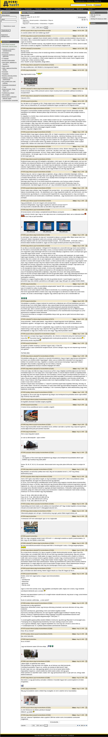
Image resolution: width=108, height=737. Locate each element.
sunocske (28, 452)
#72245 (51, 88)
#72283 (50, 392)
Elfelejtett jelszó (5, 36)
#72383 (47, 661)
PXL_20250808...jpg (30, 421)
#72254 (49, 200)
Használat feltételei (39, 735)
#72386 (47, 677)
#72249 (48, 132)
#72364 (50, 603)
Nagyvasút (25, 20)
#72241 (48, 36)
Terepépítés (5, 73)
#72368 (50, 628)
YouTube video (25, 353)
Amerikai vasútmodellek (8, 60)
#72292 (50, 399)
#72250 (48, 171)
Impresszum (57, 735)
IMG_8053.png (31, 231)
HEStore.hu (90, 1)
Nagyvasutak (5, 66)
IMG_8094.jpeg (31, 658)
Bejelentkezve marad (9, 26)
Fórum (24, 12)
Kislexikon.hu (97, 1)
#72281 (53, 333)
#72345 (50, 469)
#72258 (47, 245)
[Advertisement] (98, 57)
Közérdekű (5, 71)
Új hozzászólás (82, 17)
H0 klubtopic (5, 52)
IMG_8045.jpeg (31, 85)
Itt (21, 636)
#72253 (48, 188)
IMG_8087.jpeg (31, 532)
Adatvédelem (48, 735)
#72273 (51, 319)
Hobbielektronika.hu (80, 1)
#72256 (47, 235)
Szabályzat (71, 735)
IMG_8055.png (63, 231)
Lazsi (27, 200)
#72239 (48, 30)
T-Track (4, 87)
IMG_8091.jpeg (31, 704)
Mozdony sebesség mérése (9, 75)
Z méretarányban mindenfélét (10, 100)
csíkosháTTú (29, 48)
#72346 (50, 476)
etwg (28, 17)
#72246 (51, 95)
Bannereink (64, 735)
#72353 (51, 543)
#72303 (48, 424)
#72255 (47, 209)
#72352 (49, 511)
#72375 (50, 634)
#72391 (48, 707)
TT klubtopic (5, 58)
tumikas (28, 392)
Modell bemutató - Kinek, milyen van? (8, 90)
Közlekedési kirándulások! (9, 85)
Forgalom (50, 23)
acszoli (28, 30)
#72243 (51, 64)
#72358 (51, 550)
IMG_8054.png (47, 231)
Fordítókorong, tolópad (8, 93)
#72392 (48, 715)
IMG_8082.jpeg (31, 449)
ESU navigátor (6, 94)
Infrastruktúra (43, 20)
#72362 (48, 568)
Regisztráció (4, 34)
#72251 (48, 159)
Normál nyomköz (34, 20)
